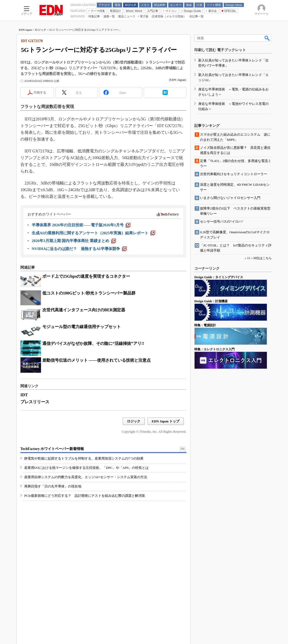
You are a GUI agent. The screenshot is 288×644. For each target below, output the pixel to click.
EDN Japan (25, 29)
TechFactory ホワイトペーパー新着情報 (52, 449)
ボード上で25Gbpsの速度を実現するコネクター (86, 276)
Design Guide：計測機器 (211, 301)
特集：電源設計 (205, 325)
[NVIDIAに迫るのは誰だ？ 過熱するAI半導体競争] (79, 249)
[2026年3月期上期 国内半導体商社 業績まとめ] (74, 241)
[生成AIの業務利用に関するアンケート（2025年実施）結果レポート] (93, 233)
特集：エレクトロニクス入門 (214, 349)
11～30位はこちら (259, 258)
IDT (24, 395)
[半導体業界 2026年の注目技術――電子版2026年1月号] (81, 225)
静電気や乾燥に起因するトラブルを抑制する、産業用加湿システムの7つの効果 (83, 458)
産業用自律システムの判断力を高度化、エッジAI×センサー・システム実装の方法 (85, 477)
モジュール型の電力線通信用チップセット (81, 326)
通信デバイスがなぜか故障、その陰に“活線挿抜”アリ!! (93, 343)
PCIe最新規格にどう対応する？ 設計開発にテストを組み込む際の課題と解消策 (84, 496)
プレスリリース (34, 402)
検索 (267, 38)
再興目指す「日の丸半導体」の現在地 (52, 486)
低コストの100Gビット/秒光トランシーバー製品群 (88, 293)
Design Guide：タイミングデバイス (218, 277)
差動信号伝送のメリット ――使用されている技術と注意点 (96, 360)
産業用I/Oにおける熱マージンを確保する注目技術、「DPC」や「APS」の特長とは (86, 468)
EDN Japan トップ (165, 421)
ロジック (40, 29)
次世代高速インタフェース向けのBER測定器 (83, 310)
